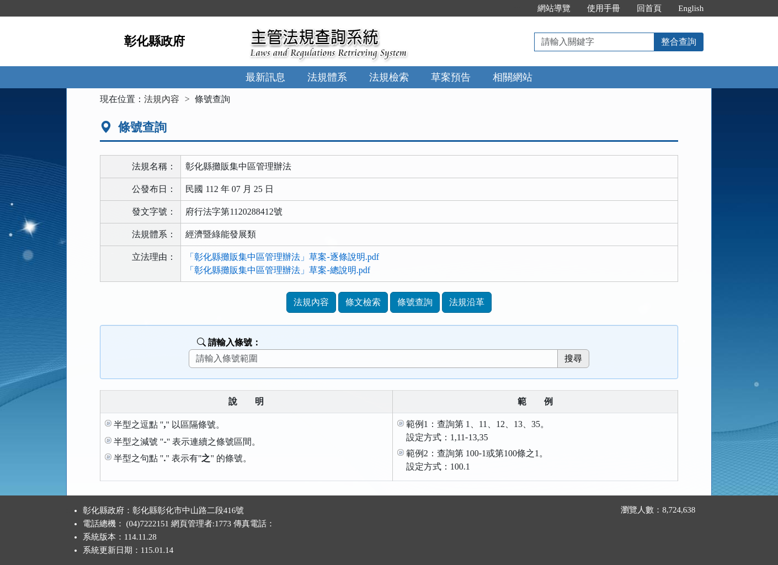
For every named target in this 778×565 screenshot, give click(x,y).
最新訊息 (265, 77)
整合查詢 (678, 41)
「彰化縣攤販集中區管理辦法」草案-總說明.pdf (277, 270)
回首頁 (649, 8)
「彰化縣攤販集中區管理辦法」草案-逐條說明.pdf (282, 257)
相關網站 (512, 77)
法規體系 (327, 77)
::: (517, 8)
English (691, 8)
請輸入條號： (229, 342)
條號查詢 (415, 302)
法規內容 (161, 99)
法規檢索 (389, 77)
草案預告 (451, 77)
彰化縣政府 (154, 41)
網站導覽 (554, 8)
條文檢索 (363, 302)
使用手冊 (603, 8)
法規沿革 (466, 302)
